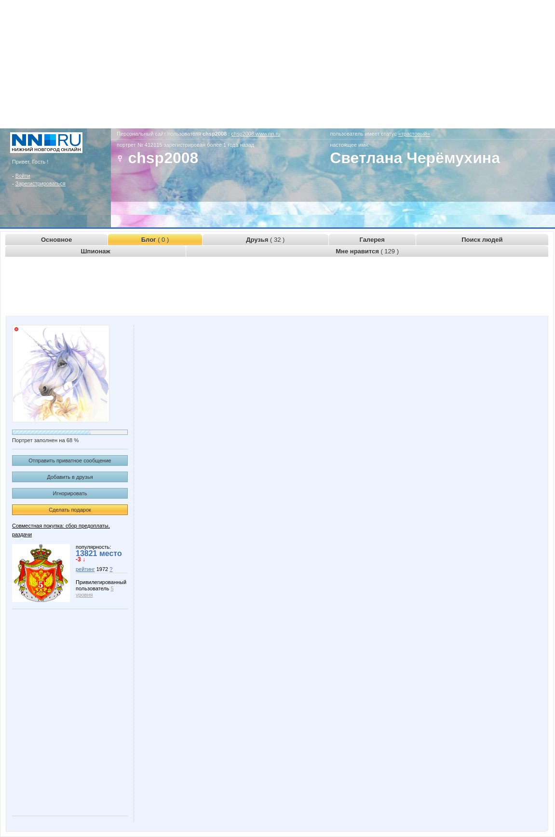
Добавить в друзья (70, 477)
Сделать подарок (70, 510)
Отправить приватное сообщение (69, 460)
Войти (22, 176)
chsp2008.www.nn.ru (255, 134)
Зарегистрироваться (40, 183)
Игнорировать (70, 493)
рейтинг (85, 569)
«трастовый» (414, 134)
